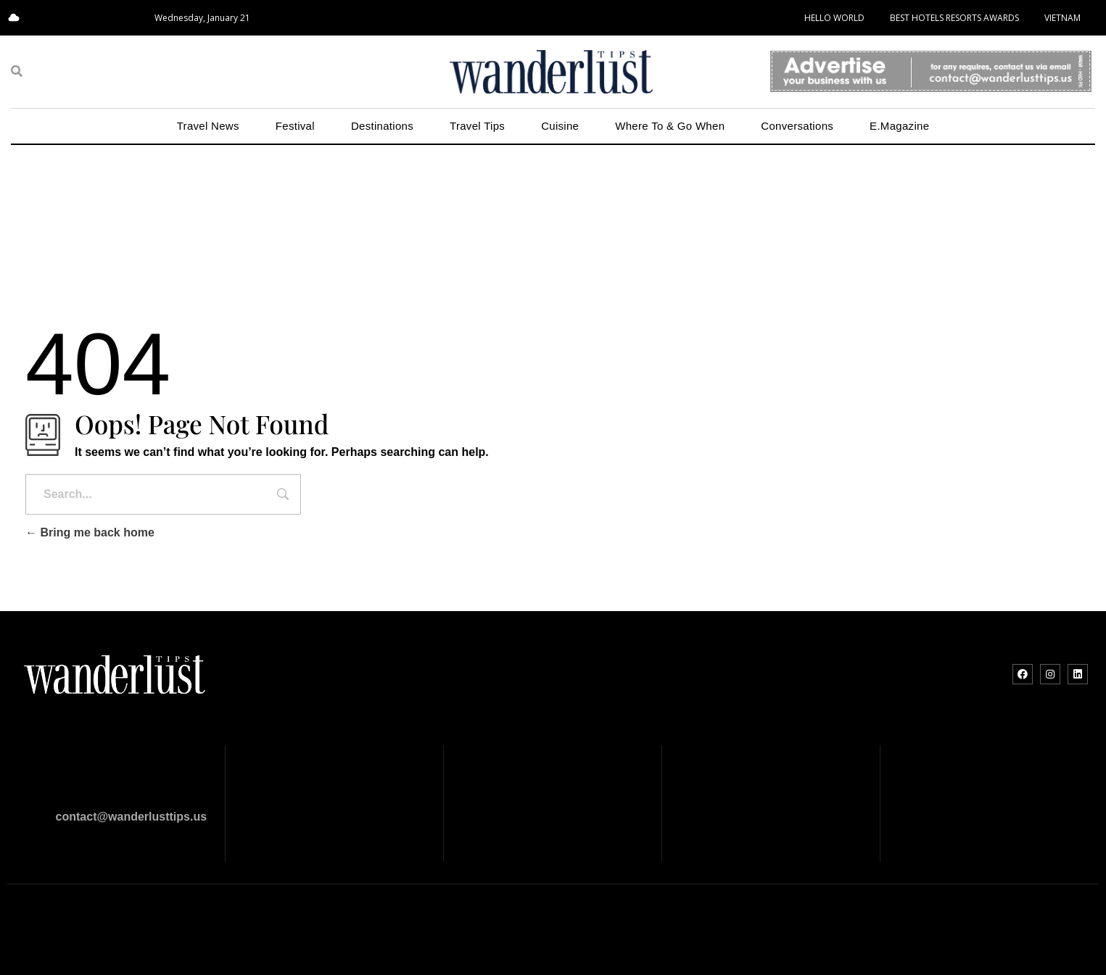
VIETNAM (1062, 18)
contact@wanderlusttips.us (131, 816)
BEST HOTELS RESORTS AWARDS (954, 18)
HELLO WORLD (834, 18)
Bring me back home (89, 532)
